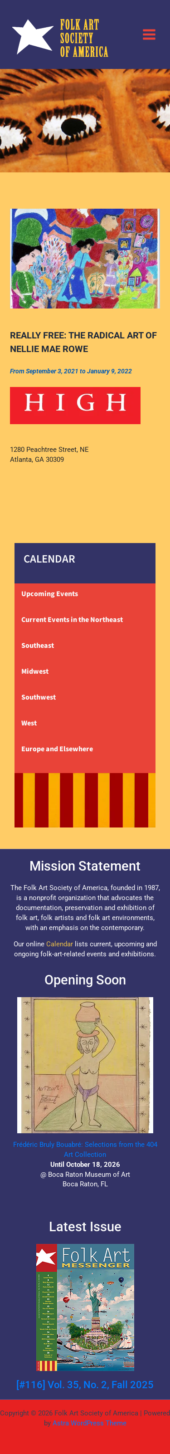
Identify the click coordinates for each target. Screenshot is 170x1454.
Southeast (37, 646)
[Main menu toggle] (149, 34)
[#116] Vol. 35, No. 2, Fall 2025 (85, 1384)
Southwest (38, 697)
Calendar (59, 944)
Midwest (35, 671)
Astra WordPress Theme (89, 1423)
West (29, 723)
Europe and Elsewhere (57, 749)
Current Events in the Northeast (72, 620)
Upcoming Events (49, 594)
